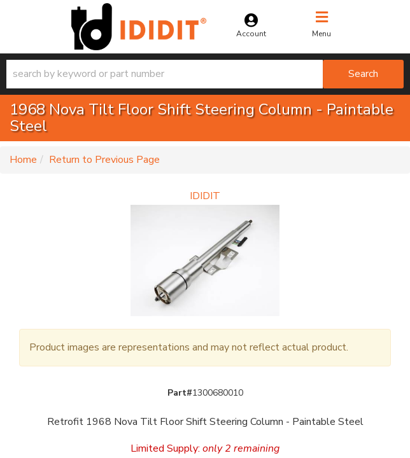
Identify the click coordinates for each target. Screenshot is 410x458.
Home (23, 160)
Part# (179, 393)
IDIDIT (205, 196)
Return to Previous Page (104, 160)
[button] (205, 74)
